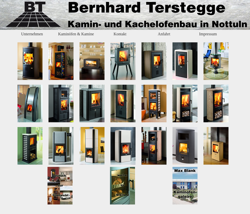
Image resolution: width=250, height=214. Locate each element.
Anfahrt (164, 34)
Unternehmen (32, 34)
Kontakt (120, 34)
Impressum (208, 34)
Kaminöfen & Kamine (76, 34)
